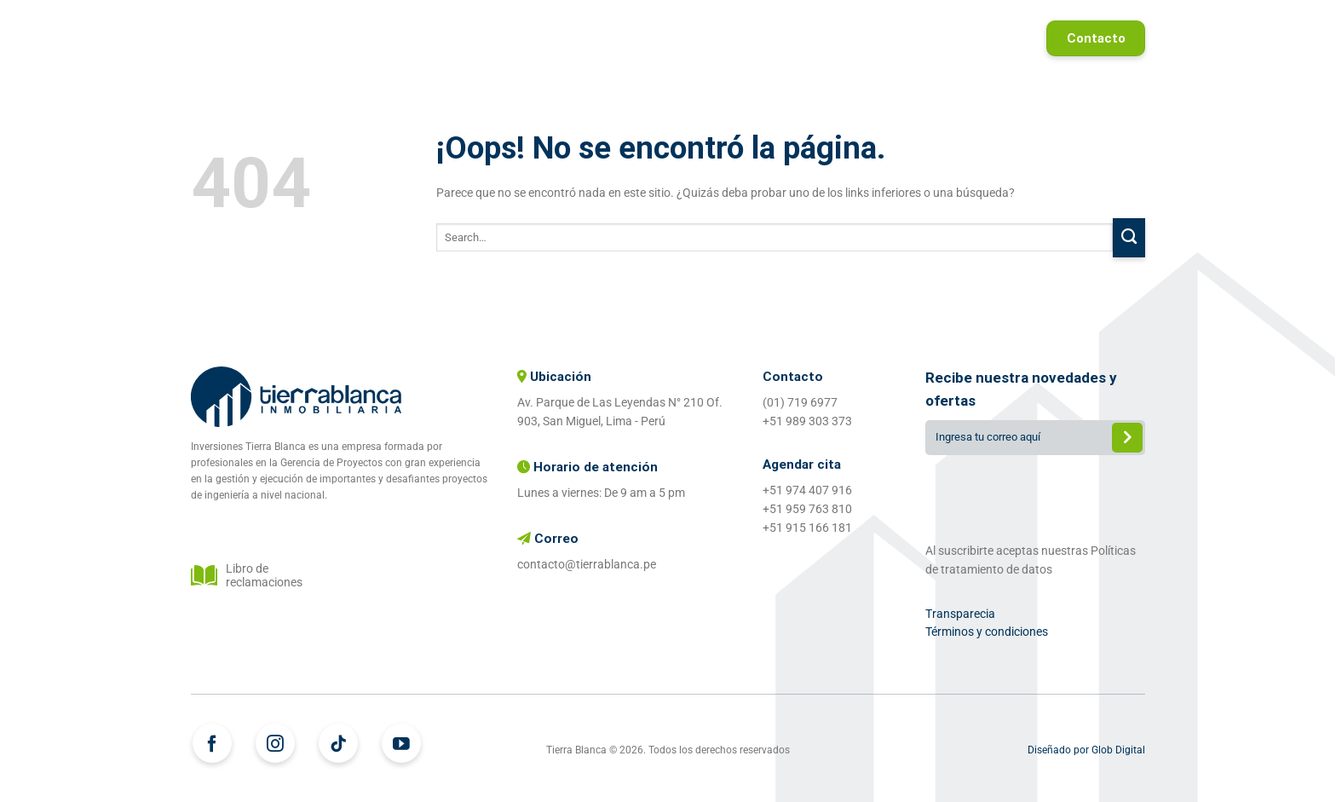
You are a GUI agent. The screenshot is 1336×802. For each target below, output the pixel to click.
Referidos (980, 38)
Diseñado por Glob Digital (1086, 750)
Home (473, 38)
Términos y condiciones (986, 631)
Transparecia (960, 613)
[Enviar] (1129, 238)
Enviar (1127, 439)
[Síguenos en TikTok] (338, 743)
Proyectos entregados (843, 38)
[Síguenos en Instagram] (275, 743)
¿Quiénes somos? (682, 38)
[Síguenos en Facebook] (212, 743)
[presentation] (1035, 495)
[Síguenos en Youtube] (401, 743)
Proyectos (559, 38)
